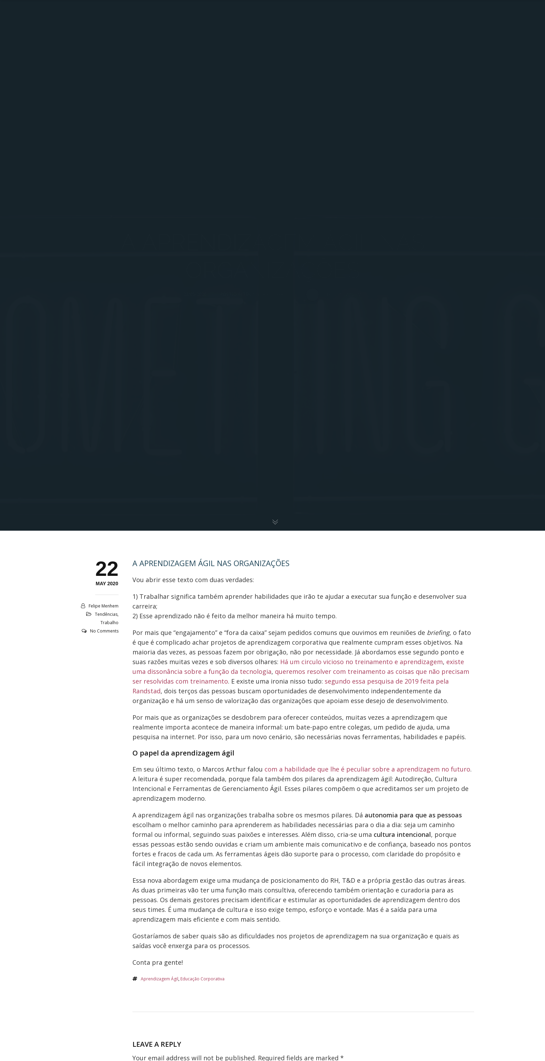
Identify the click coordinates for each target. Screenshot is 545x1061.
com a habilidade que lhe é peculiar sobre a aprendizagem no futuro (367, 769)
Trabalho (109, 623)
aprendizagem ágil (159, 979)
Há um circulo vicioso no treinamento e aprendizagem (361, 662)
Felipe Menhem (104, 606)
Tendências (106, 614)
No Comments (104, 631)
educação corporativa (202, 979)
